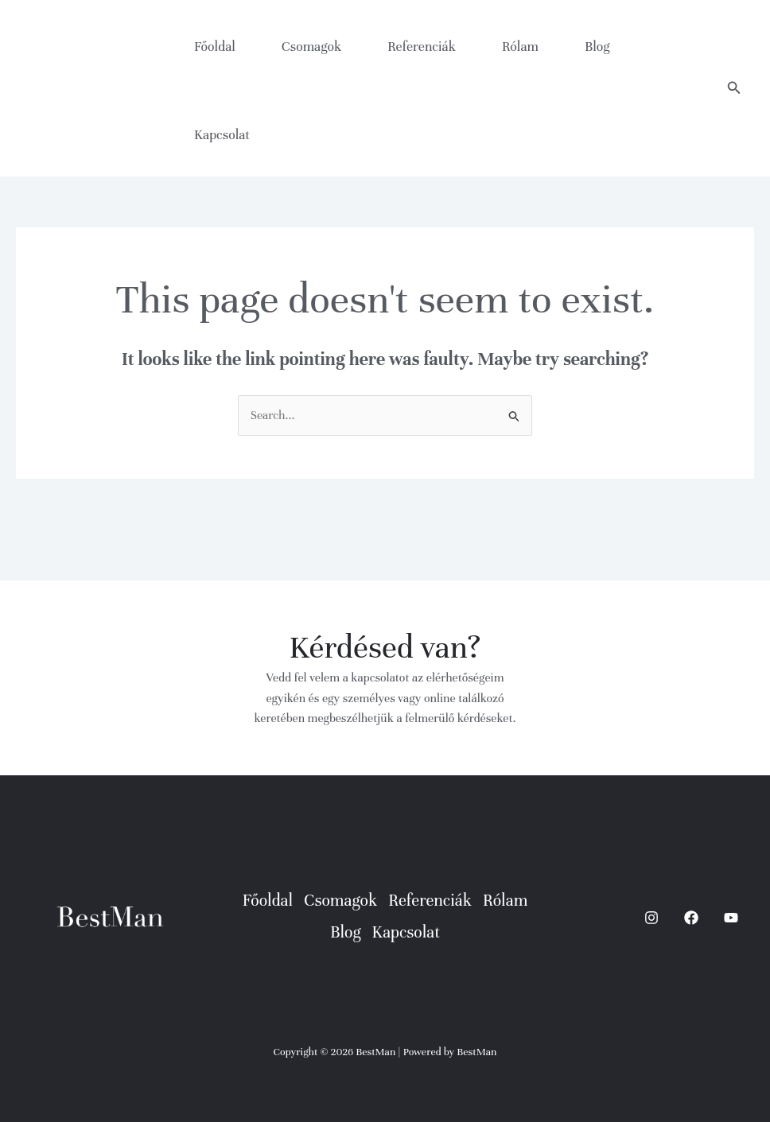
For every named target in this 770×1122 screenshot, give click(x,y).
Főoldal (214, 46)
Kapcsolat (222, 134)
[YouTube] (731, 917)
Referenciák (421, 46)
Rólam (520, 46)
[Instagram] (651, 917)
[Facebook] (691, 917)
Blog (597, 46)
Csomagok (311, 46)
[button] (734, 88)
